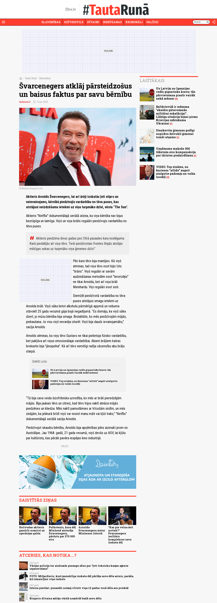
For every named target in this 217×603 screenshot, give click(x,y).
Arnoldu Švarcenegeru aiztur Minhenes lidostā (92, 530)
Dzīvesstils (73, 22)
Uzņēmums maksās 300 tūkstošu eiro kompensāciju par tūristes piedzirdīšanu (176, 152)
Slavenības (50, 22)
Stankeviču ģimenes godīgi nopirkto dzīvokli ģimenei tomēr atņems (175, 133)
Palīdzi (152, 22)
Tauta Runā (31, 78)
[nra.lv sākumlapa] (70, 9)
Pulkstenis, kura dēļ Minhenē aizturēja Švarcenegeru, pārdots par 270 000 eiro (62, 533)
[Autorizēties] (213, 22)
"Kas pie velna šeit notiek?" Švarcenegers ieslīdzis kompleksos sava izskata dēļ (120, 535)
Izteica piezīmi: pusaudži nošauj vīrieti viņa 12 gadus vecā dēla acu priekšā (79, 588)
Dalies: (65, 446)
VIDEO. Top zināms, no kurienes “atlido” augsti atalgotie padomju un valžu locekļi (83, 382)
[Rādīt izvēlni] (3, 22)
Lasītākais (152, 80)
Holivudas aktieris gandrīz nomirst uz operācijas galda (32, 530)
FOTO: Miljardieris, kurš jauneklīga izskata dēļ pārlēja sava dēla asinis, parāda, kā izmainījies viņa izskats (82, 577)
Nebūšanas (112, 22)
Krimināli (134, 22)
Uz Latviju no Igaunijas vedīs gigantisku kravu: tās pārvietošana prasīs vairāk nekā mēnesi (80, 371)
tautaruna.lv (25, 101)
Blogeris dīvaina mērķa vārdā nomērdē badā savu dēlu (65, 598)
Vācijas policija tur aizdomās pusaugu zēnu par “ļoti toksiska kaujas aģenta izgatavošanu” (79, 567)
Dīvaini (93, 22)
